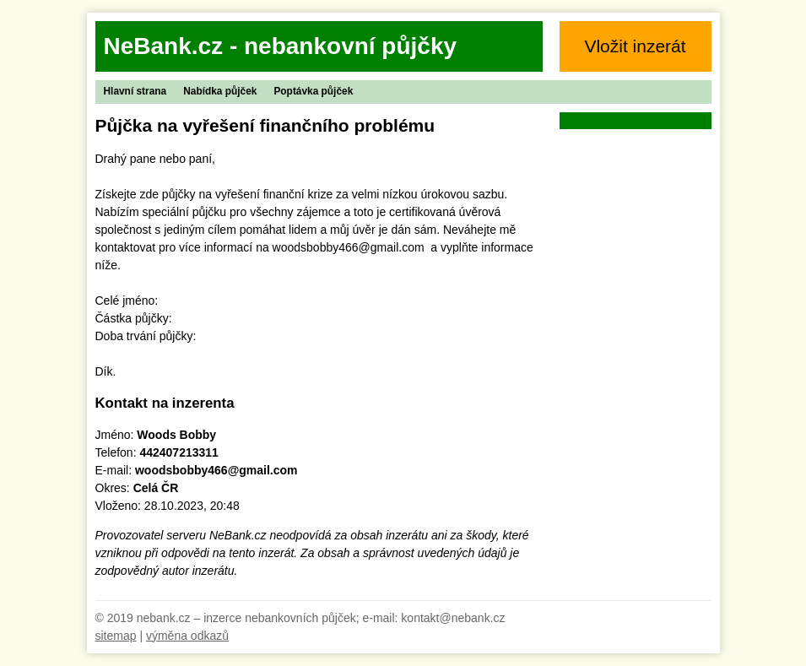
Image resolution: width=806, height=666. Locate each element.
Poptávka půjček (313, 91)
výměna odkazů (187, 635)
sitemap (116, 635)
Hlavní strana (135, 91)
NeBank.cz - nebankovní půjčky (280, 46)
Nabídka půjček (220, 91)
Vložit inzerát (634, 46)
